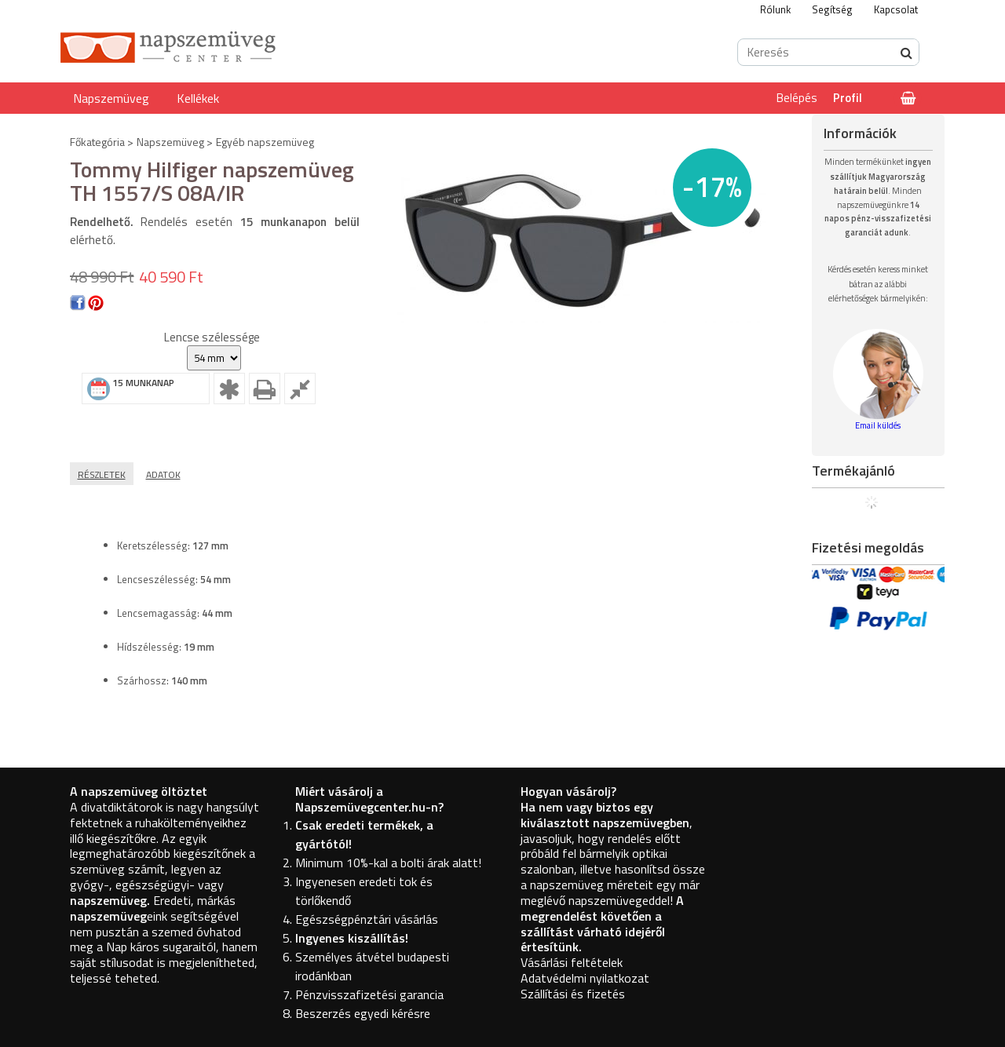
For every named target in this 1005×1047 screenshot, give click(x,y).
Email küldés (878, 425)
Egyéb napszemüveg (265, 141)
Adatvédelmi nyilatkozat (585, 978)
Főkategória (97, 141)
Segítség (832, 9)
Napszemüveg (111, 98)
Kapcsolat (896, 9)
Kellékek (198, 98)
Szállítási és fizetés (573, 993)
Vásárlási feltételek (572, 962)
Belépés (797, 98)
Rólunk (775, 9)
